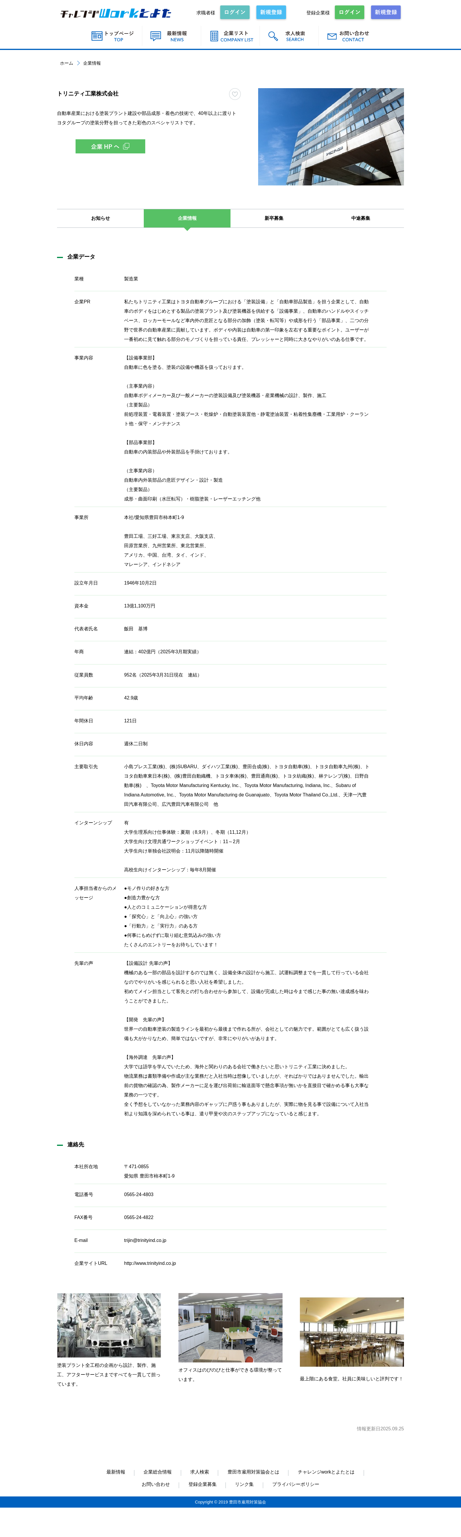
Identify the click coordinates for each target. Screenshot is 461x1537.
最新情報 (115, 1471)
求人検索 (199, 1471)
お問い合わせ (156, 1484)
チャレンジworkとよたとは (326, 1471)
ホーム (66, 63)
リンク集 (244, 1484)
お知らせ (100, 218)
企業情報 (187, 218)
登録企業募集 (202, 1484)
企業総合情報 (157, 1471)
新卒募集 (274, 218)
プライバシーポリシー (295, 1484)
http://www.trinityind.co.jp (150, 1263)
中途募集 (360, 218)
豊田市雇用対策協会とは (253, 1471)
